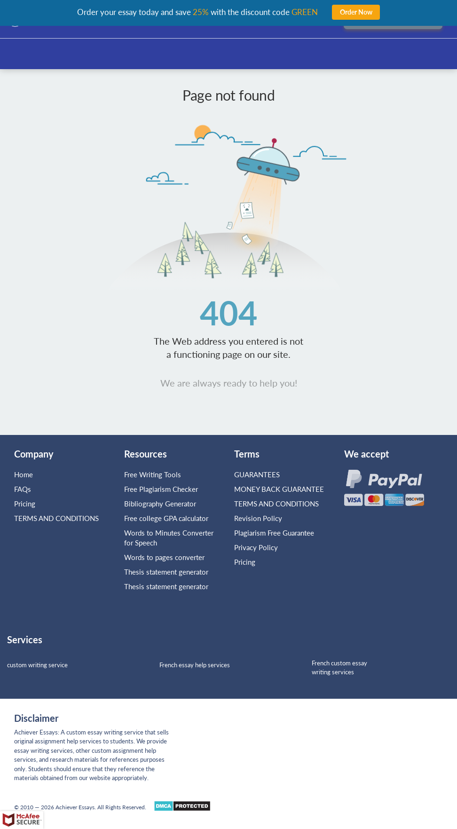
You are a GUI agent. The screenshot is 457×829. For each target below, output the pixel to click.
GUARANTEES (257, 474)
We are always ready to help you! (228, 382)
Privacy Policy (256, 547)
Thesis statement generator (166, 572)
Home (23, 474)
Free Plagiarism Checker (161, 489)
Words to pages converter (164, 557)
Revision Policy (258, 518)
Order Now (356, 12)
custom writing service (37, 665)
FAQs (22, 489)
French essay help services (194, 665)
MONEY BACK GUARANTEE (279, 489)
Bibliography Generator (160, 503)
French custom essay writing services (339, 667)
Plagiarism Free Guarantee (274, 533)
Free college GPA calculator (166, 518)
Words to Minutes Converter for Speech (168, 538)
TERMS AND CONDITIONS (57, 518)
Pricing (24, 503)
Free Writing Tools (152, 474)
